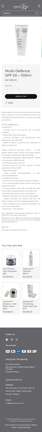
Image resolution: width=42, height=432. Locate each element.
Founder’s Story (12, 372)
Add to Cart (21, 96)
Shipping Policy (24, 427)
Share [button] (9, 103)
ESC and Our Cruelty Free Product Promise (20, 368)
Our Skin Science (13, 364)
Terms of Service (11, 425)
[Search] (36, 13)
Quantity (8, 85)
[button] (2, 6)
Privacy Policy (24, 425)
